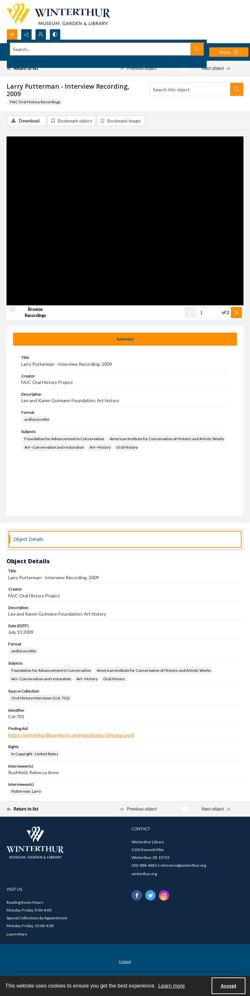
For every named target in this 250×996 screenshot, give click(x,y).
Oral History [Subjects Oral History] (127, 447)
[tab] (125, 339)
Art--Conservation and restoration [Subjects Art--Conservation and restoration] (54, 447)
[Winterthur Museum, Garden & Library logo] (58, 14)
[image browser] (31, 312)
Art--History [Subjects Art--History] (100, 447)
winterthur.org (144, 873)
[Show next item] (236, 312)
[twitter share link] (150, 895)
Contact (125, 961)
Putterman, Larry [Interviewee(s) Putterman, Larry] (26, 791)
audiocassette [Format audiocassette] (36, 419)
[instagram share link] (164, 895)
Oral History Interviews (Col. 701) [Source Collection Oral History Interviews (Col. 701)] (40, 698)
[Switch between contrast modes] (55, 34)
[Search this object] (190, 89)
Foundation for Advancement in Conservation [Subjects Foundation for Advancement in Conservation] (64, 438)
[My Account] (40, 34)
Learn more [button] (171, 986)
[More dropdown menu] (228, 52)
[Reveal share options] (26, 34)
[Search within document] (236, 89)
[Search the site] (100, 49)
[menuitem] (125, 961)
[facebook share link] (137, 895)
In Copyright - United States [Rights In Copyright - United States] (34, 753)
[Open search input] (12, 34)
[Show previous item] (190, 312)
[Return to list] (37, 68)
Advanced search (25, 60)
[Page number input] (208, 312)
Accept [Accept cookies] (228, 986)
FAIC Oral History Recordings (35, 101)
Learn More (17, 934)
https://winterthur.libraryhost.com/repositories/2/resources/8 (71, 735)
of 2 (225, 312)
